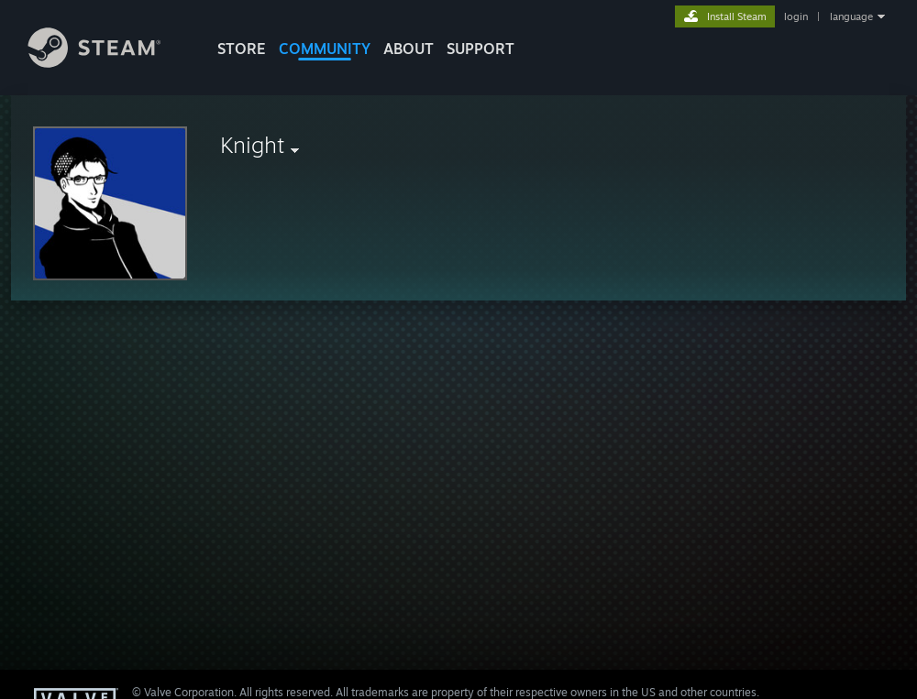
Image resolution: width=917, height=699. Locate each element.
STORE (241, 48)
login (796, 16)
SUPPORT (480, 48)
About (408, 48)
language (851, 16)
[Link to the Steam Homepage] (108, 63)
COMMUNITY (324, 48)
